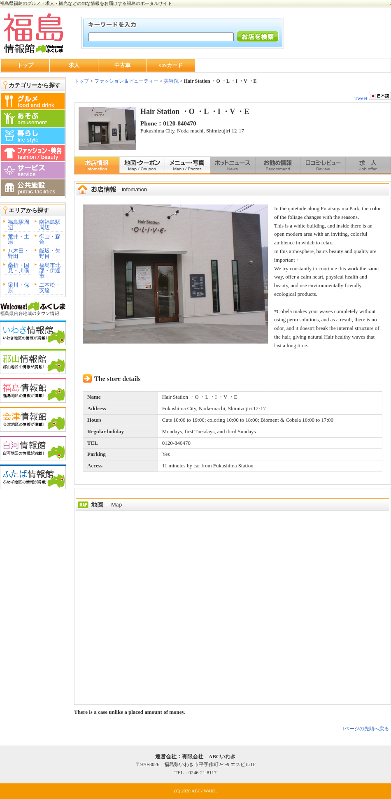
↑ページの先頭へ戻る (365, 729)
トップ (25, 65)
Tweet (361, 98)
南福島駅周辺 (50, 224)
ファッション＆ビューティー (125, 81)
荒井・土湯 (18, 239)
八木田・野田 (18, 253)
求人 (74, 65)
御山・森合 (50, 239)
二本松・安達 (50, 287)
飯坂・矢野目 (50, 253)
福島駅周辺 (18, 224)
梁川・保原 (18, 287)
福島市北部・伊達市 (50, 270)
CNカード (171, 65)
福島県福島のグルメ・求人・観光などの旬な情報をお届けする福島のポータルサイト (86, 3)
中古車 (122, 65)
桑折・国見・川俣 (18, 268)
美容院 (171, 81)
